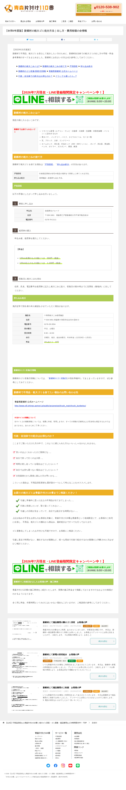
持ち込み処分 (86, 66)
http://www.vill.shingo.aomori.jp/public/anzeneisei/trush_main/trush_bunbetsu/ (50, 406)
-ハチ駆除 (57, 750)
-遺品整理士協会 (78, 757)
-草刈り (57, 758)
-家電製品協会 (78, 755)
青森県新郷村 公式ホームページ (63, 71)
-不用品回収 (58, 736)
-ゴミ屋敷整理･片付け (61, 741)
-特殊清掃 (57, 748)
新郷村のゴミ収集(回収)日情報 (32, 71)
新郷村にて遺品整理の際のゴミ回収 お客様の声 (65, 622)
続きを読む (107, 641)
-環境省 (76, 750)
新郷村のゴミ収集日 (58, 378)
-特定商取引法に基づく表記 (81, 743)
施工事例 (52, 21)
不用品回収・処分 (60, 661)
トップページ (38, 736)
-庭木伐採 (57, 753)
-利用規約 (76, 738)
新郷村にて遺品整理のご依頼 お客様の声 (62, 688)
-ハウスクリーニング (61, 746)
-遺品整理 (57, 738)
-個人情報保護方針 (79, 741)
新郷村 (96, 626)
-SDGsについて (78, 752)
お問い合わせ (97, 21)
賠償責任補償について (41, 755)
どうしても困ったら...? (66, 76)
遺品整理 (104, 626)
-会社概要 (76, 736)
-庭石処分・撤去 (59, 743)
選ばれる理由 (25, 21)
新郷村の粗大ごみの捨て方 (54, 66)
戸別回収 (74, 66)
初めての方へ (10, 21)
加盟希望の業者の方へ (41, 758)
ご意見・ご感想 (67, 21)
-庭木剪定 (57, 755)
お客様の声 (40, 21)
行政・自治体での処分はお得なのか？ (35, 76)
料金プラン (82, 21)
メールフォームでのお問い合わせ (98, 14)
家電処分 (72, 661)
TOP (46, 723)
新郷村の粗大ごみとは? (29, 66)
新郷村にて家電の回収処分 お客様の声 (61, 654)
